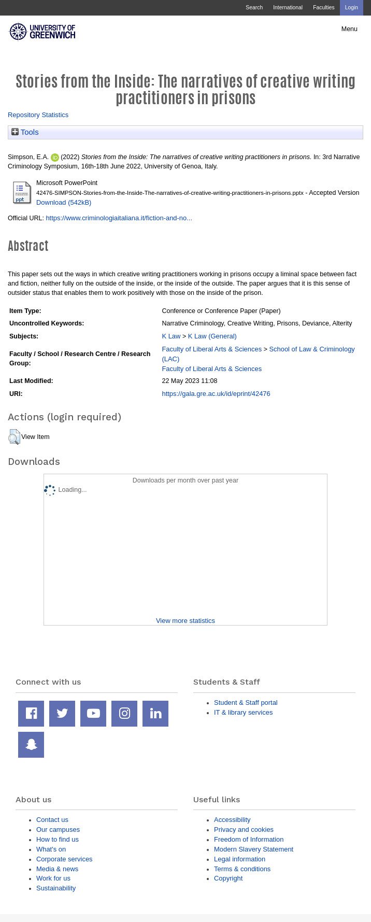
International (288, 7)
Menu (349, 29)
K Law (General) (212, 336)
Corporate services (64, 859)
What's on (51, 849)
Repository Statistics (38, 115)
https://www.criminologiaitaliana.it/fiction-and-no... (119, 218)
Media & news (57, 869)
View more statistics (185, 621)
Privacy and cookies (244, 829)
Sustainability (56, 888)
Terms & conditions (242, 869)
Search (254, 7)
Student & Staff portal (246, 702)
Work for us (53, 878)
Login (351, 7)
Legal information (239, 859)
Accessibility (232, 820)
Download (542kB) (63, 202)
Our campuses (58, 829)
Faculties (323, 7)
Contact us (52, 820)
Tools (25, 132)
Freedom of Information (248, 839)
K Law (171, 336)
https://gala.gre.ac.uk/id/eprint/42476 (216, 394)
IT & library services (243, 712)
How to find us (57, 839)
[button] (14, 437)
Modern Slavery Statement (253, 849)
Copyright (228, 878)
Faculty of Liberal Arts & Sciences (212, 349)
